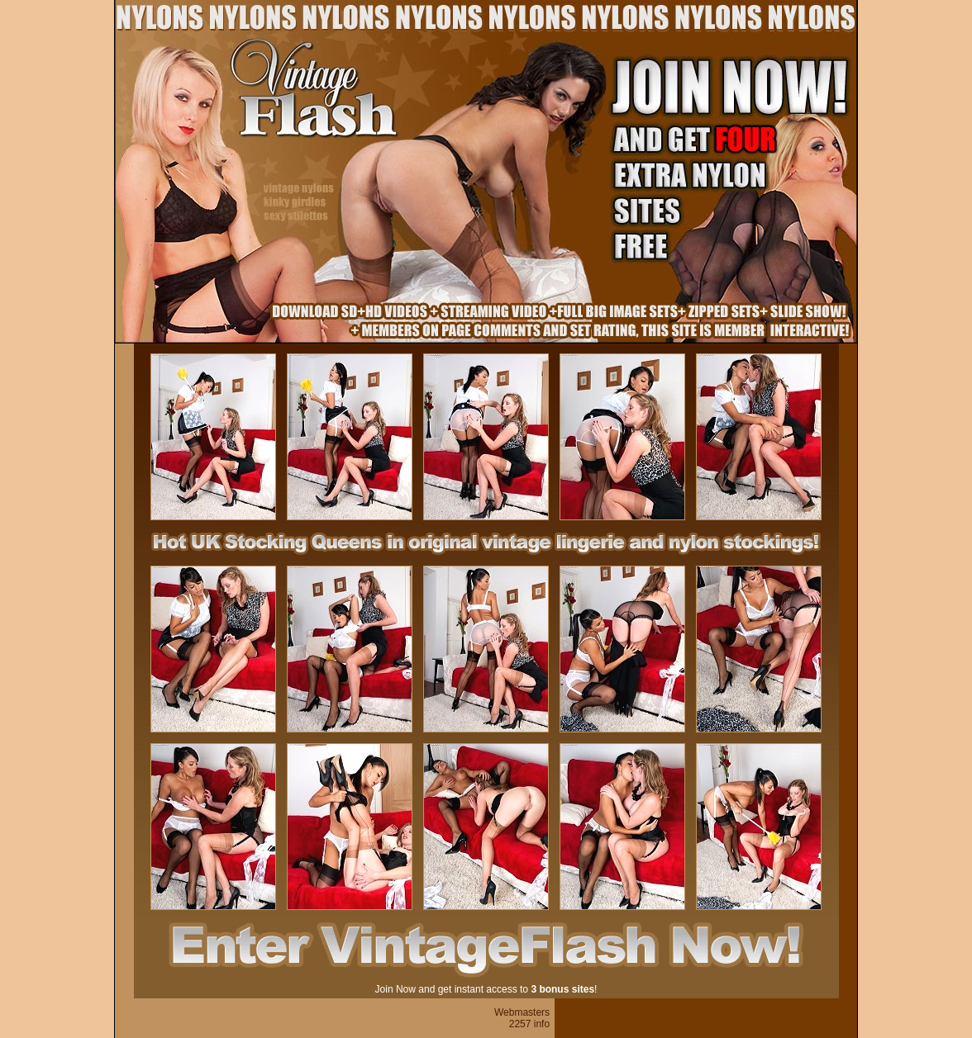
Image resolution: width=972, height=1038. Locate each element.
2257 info (529, 1024)
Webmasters (522, 1012)
